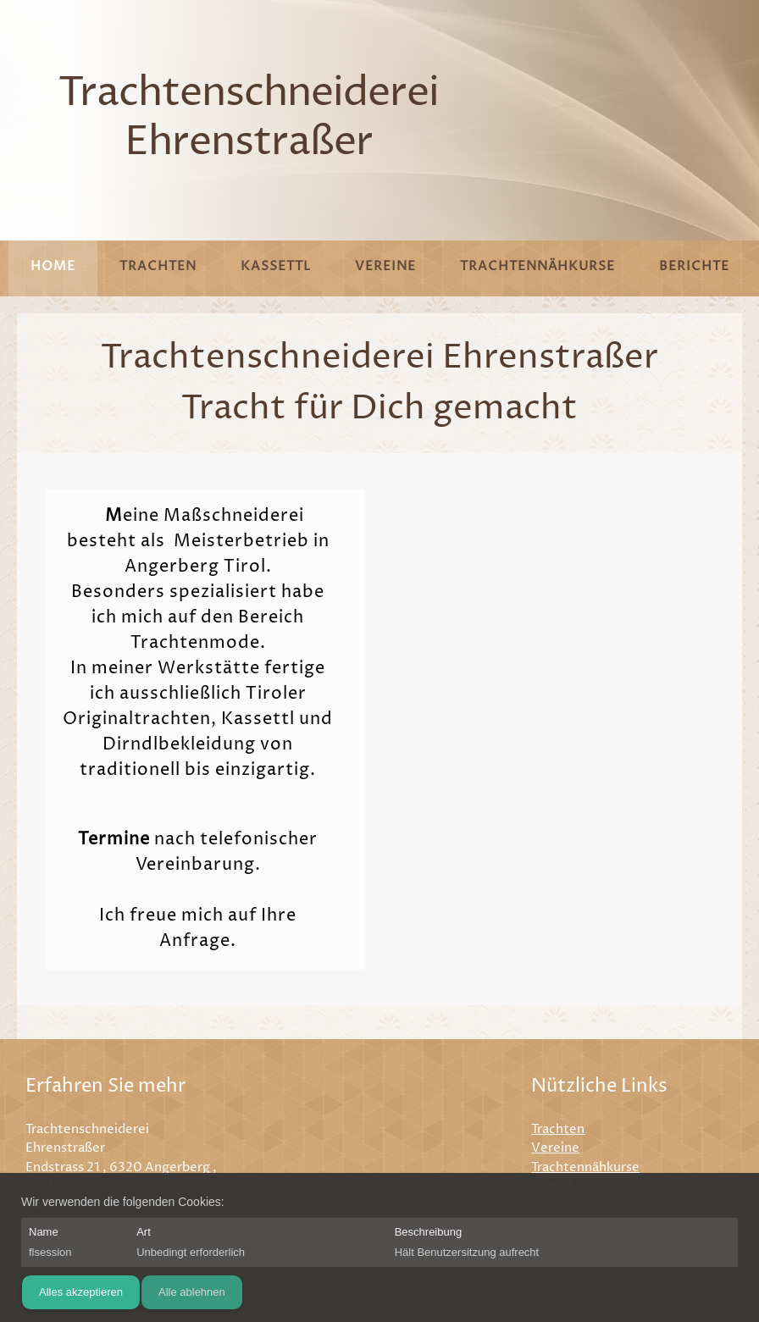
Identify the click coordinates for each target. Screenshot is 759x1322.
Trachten (557, 1129)
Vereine (555, 1148)
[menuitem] (52, 268)
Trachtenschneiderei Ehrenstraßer (248, 118)
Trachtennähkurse (585, 1167)
